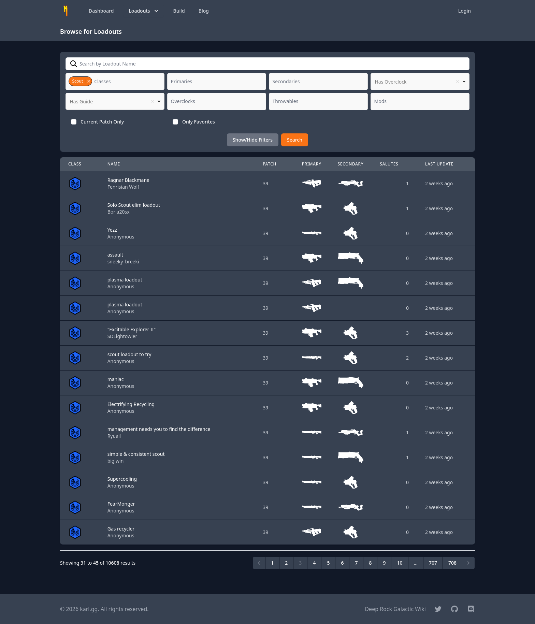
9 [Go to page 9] (384, 563)
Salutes (389, 164)
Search (294, 139)
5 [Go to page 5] (328, 563)
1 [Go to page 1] (272, 563)
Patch (269, 164)
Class (74, 164)
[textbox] (104, 81)
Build (179, 11)
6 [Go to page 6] (342, 563)
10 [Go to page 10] (399, 563)
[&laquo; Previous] (258, 562)
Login (464, 11)
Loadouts (144, 11)
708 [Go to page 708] (452, 563)
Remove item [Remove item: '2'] (88, 81)
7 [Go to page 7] (356, 563)
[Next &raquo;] (468, 562)
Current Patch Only (102, 121)
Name (113, 164)
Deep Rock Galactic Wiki (395, 609)
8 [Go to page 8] (370, 563)
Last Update (439, 164)
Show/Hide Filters (253, 139)
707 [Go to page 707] (433, 563)
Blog (204, 11)
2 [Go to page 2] (286, 563)
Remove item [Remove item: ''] (457, 81)
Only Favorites (198, 121)
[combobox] (115, 81)
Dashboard (101, 11)
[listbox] (420, 81)
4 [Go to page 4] (314, 563)
